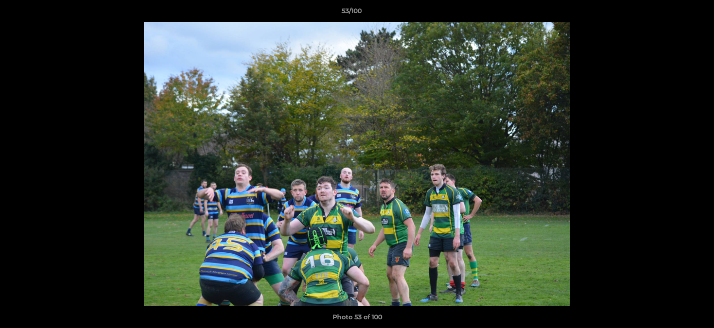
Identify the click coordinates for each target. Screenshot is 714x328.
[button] (675, 13)
